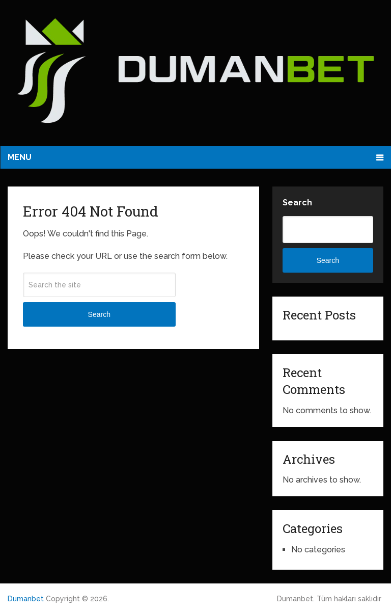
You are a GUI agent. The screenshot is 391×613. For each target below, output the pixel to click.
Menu (20, 157)
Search (99, 314)
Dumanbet (26, 599)
